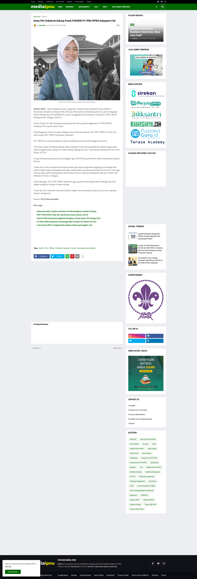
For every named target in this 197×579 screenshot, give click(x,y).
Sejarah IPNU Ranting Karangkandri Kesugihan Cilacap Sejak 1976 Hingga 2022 (69, 218)
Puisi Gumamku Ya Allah (146, 486)
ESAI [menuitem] (96, 7)
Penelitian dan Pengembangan (140, 419)
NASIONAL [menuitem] (69, 7)
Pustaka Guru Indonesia (137, 410)
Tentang (40, 2)
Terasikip (131, 406)
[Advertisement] (77, 291)
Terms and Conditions (140, 575)
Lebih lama (117, 348)
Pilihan (51, 248)
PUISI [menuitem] (105, 7)
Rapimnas (133, 495)
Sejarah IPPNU (148, 500)
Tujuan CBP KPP (150, 504)
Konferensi (154, 463)
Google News (63, 575)
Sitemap (69, 2)
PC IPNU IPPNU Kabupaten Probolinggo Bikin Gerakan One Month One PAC (66, 222)
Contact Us (49, 2)
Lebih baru (36, 348)
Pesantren (152, 481)
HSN (154, 444)
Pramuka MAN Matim (136, 414)
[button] (156, 7)
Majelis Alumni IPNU (154, 467)
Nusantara (75, 567)
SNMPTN (144, 495)
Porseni (73, 248)
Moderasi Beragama (152, 472)
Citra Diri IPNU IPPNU (147, 439)
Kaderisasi (133, 458)
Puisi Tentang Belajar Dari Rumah (142, 490)
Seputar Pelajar (135, 504)
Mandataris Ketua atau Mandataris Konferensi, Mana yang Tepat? (145, 32)
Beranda (37, 16)
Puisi (131, 486)
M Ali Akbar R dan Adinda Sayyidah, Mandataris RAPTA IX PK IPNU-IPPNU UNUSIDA (150, 260)
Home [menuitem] (60, 7)
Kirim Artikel (60, 2)
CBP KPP (133, 439)
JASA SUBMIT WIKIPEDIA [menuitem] (121, 7)
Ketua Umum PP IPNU (149, 458)
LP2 (141, 467)
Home (33, 2)
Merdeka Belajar (135, 472)
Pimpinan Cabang (62, 248)
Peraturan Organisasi (137, 481)
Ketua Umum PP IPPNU (138, 463)
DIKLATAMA (134, 444)
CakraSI (131, 423)
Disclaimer (111, 575)
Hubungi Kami (85, 575)
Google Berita (79, 2)
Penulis (88, 2)
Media (60, 564)
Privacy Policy (123, 575)
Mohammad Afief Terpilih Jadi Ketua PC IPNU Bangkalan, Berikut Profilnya (66, 211)
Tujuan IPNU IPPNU (137, 509)
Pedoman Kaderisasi (146, 477)
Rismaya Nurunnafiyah (86, 248)
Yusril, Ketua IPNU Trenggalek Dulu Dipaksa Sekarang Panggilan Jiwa (64, 225)
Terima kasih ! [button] (13, 572)
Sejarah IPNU (134, 500)
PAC (46, 248)
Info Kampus (146, 453)
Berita (44, 16)
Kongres (133, 467)
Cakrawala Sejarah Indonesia (105, 567)
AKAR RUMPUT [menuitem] (84, 7)
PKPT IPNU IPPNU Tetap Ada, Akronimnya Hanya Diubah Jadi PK (62, 215)
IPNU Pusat (134, 453)
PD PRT (132, 477)
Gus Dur (145, 444)
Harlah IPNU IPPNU (137, 449)
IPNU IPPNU (152, 449)
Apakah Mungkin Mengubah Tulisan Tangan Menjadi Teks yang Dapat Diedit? (149, 236)
